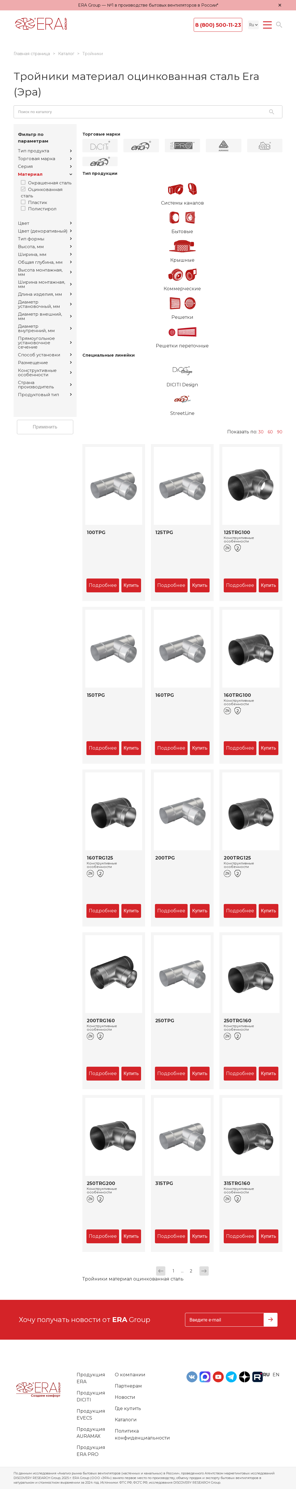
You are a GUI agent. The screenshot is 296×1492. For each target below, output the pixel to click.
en (276, 1374)
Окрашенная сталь (49, 183)
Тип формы (45, 239)
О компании (130, 1374)
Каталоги (126, 1419)
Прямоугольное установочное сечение (45, 342)
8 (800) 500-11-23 (218, 25)
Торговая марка (45, 158)
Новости (125, 1397)
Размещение (45, 362)
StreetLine (182, 402)
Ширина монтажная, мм (45, 284)
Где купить (128, 1408)
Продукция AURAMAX (91, 1433)
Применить (45, 427)
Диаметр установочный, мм (45, 304)
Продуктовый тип (45, 394)
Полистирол (42, 208)
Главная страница (32, 53)
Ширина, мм (45, 254)
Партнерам (128, 1386)
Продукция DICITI (91, 1396)
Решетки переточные (182, 335)
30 (261, 432)
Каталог (66, 53)
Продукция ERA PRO (91, 1451)
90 (279, 432)
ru (266, 1374)
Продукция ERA (91, 1378)
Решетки (182, 306)
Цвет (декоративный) (45, 231)
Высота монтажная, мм (45, 272)
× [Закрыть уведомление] (280, 5)
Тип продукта (45, 151)
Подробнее (103, 585)
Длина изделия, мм (45, 294)
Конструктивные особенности (45, 372)
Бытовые (182, 220)
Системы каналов (182, 192)
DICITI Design (182, 373)
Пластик (37, 202)
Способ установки (45, 355)
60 (270, 432)
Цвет (45, 223)
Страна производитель (45, 384)
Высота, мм (45, 246)
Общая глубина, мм (45, 262)
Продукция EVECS (91, 1414)
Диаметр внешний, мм (45, 316)
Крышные (182, 249)
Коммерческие (182, 277)
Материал (45, 174)
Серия (45, 166)
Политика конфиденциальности (142, 1434)
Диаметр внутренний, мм (45, 328)
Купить (131, 585)
